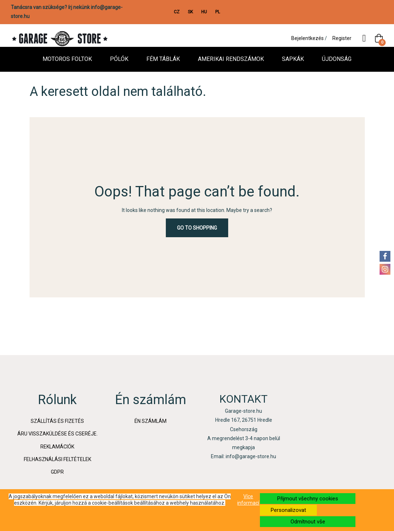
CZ (177, 11)
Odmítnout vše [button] (308, 521)
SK (190, 11)
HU (204, 11)
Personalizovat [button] (288, 510)
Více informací (248, 500)
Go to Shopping (197, 228)
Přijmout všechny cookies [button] (307, 498)
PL (217, 11)
